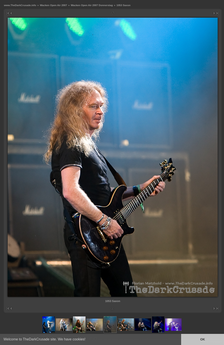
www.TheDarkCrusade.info (20, 5)
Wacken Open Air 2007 (53, 5)
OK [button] (202, 339)
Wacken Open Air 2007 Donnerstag (92, 5)
